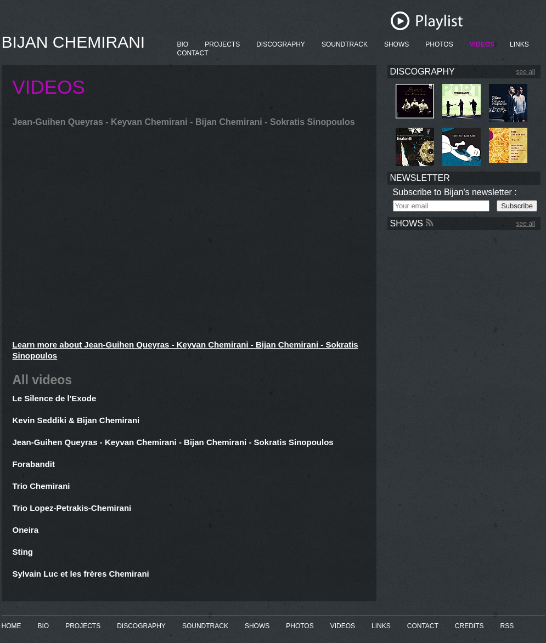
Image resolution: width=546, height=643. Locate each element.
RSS (507, 626)
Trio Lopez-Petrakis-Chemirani (72, 508)
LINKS (519, 44)
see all (526, 72)
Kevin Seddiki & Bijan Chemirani (76, 420)
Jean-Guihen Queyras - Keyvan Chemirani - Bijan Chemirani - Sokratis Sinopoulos (173, 442)
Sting (23, 551)
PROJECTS (222, 44)
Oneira (26, 529)
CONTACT (193, 53)
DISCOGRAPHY (280, 44)
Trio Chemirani (41, 486)
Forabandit (34, 464)
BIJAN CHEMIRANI (73, 42)
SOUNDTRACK (345, 44)
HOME (11, 626)
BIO (183, 44)
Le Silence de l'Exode (55, 398)
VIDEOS (482, 44)
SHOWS (396, 44)
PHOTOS (439, 44)
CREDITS (469, 626)
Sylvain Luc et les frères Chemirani (81, 573)
